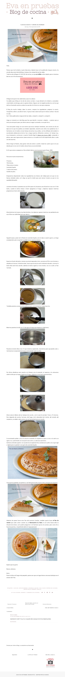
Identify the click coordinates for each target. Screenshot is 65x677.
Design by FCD (31, 674)
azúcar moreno (23, 588)
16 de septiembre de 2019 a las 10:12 (20, 616)
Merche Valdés (13, 614)
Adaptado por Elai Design (42, 674)
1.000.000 (15, 588)
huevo (44, 588)
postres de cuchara (51, 588)
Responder (13, 621)
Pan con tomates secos (51, 607)
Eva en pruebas (23, 674)
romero (34, 589)
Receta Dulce (27, 589)
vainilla (39, 589)
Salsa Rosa (10, 607)
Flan (40, 588)
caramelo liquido (33, 588)
